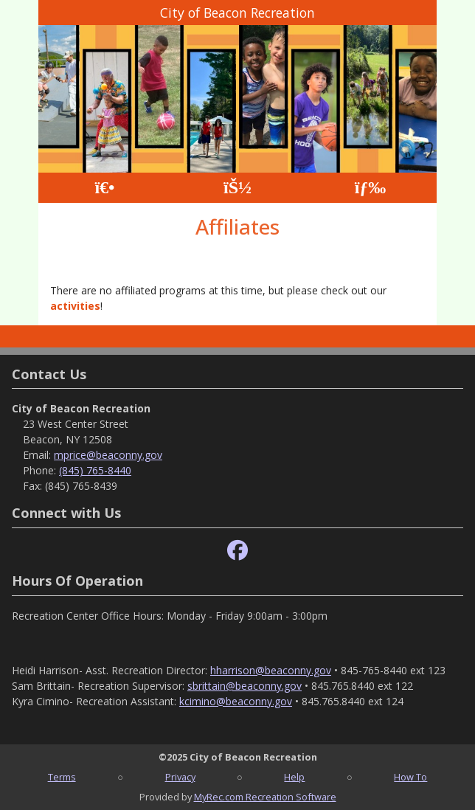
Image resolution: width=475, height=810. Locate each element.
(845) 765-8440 (95, 470)
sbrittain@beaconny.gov (244, 686)
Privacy (180, 776)
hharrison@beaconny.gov (270, 670)
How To (410, 776)
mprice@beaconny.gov (108, 455)
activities (75, 306)
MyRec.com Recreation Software (265, 796)
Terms (62, 776)
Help (294, 776)
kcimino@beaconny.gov (235, 701)
